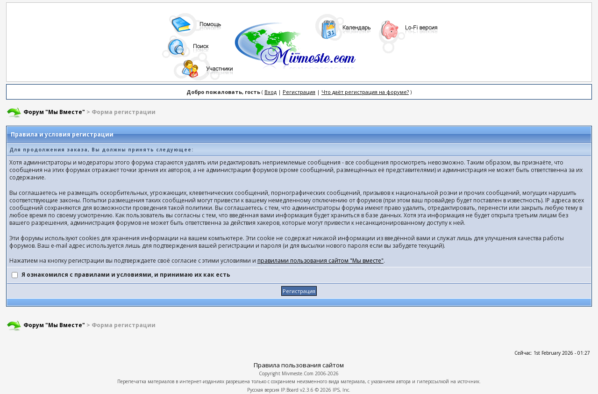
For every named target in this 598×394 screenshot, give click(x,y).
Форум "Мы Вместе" (54, 112)
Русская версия (263, 390)
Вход (270, 91)
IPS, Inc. (341, 390)
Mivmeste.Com (297, 373)
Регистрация (299, 91)
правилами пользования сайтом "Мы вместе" (320, 261)
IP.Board (290, 390)
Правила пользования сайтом (299, 365)
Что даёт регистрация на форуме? (365, 91)
